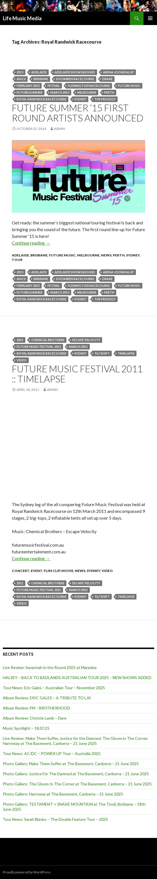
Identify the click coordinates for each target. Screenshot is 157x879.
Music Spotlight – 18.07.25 (26, 728)
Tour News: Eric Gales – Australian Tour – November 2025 (54, 687)
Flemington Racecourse (89, 85)
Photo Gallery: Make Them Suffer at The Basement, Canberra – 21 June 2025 (71, 763)
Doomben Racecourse (75, 79)
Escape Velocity (86, 340)
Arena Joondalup (118, 72)
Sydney (80, 99)
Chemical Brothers (47, 340)
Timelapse (126, 353)
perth (109, 92)
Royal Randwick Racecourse (41, 99)
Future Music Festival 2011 (39, 346)
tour (17, 260)
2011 (20, 340)
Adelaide (39, 72)
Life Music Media (22, 18)
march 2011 (78, 346)
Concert (20, 571)
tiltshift (102, 353)
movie (67, 571)
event (36, 571)
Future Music (129, 85)
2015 (20, 72)
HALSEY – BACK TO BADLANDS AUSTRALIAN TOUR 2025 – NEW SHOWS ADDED (77, 677)
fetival (54, 85)
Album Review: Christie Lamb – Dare (34, 718)
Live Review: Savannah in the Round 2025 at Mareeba (50, 667)
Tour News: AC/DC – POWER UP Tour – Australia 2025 (51, 753)
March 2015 (59, 92)
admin (59, 129)
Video (107, 571)
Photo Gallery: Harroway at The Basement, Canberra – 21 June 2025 (63, 794)
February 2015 (28, 85)
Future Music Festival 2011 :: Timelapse (77, 373)
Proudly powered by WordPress (27, 872)
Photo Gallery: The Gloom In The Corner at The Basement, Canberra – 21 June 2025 (77, 783)
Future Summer (29, 92)
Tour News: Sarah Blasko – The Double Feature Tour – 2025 (55, 819)
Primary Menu (150, 18)
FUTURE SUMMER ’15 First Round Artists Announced (77, 112)
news (106, 255)
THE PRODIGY (105, 99)
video (22, 360)
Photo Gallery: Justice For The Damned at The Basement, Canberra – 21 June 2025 (76, 773)
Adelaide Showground (75, 72)
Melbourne (86, 92)
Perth (119, 255)
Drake (107, 79)
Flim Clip (52, 571)
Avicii (21, 79)
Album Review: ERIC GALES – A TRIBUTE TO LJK (47, 697)
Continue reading (31, 242)
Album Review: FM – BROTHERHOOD (36, 708)
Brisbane (40, 79)
